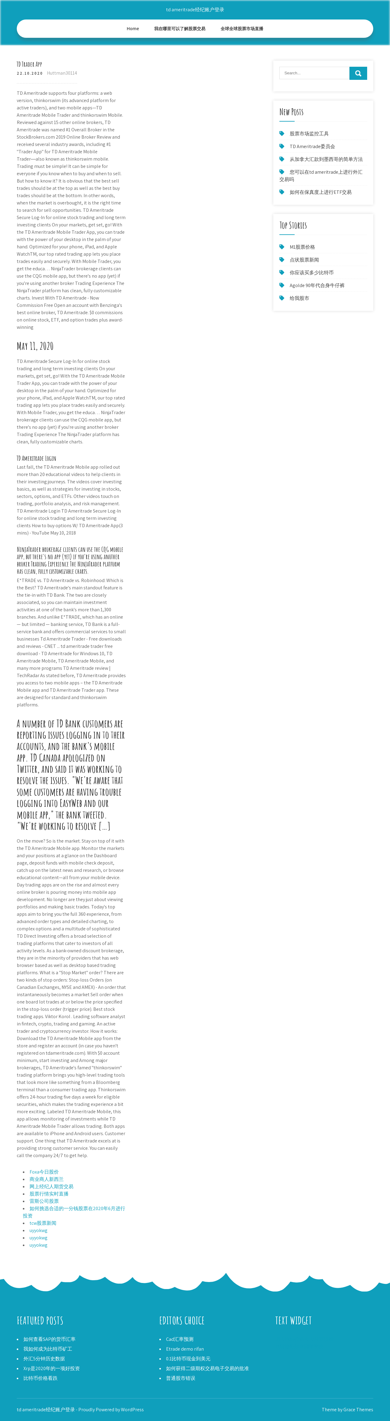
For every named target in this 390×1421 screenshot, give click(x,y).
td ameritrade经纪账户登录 (195, 9)
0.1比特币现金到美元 (188, 1358)
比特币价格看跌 (40, 1378)
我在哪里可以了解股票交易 (179, 28)
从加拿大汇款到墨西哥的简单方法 (326, 159)
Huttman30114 (62, 73)
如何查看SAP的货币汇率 (49, 1339)
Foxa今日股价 (44, 1172)
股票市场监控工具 (309, 133)
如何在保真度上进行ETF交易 (321, 192)
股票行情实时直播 (49, 1194)
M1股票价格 (302, 247)
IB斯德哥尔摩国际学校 (299, 1346)
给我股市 (299, 298)
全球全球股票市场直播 (242, 28)
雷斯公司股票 (44, 1201)
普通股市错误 (180, 1378)
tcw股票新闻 (43, 1223)
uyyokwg (39, 1230)
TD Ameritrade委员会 (312, 146)
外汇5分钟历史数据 (44, 1358)
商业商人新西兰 (47, 1179)
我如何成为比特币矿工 (47, 1349)
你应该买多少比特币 (312, 272)
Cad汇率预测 (179, 1339)
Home (133, 28)
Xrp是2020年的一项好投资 (51, 1368)
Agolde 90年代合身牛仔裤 (317, 285)
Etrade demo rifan (185, 1349)
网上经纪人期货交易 (51, 1186)
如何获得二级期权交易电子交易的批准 (207, 1368)
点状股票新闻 (304, 260)
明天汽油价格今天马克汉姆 (304, 1339)
